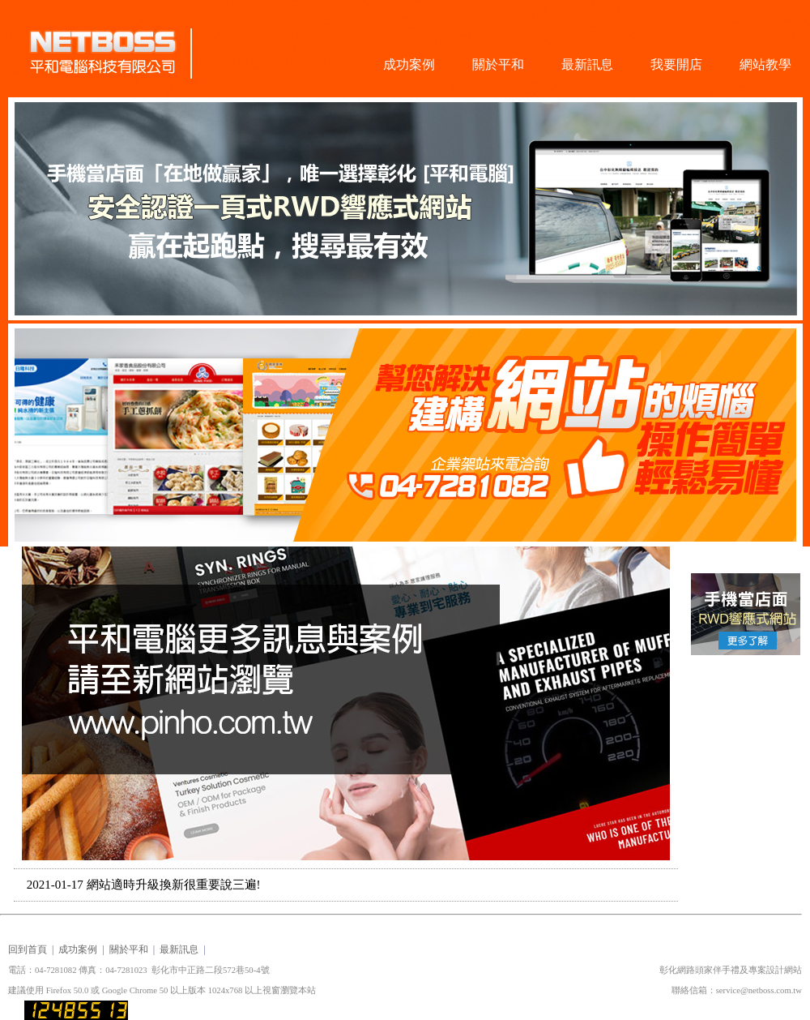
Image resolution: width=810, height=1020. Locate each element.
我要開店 (676, 64)
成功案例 (409, 64)
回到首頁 (27, 949)
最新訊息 (587, 64)
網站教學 (765, 64)
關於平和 (498, 64)
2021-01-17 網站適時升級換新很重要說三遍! (144, 884)
